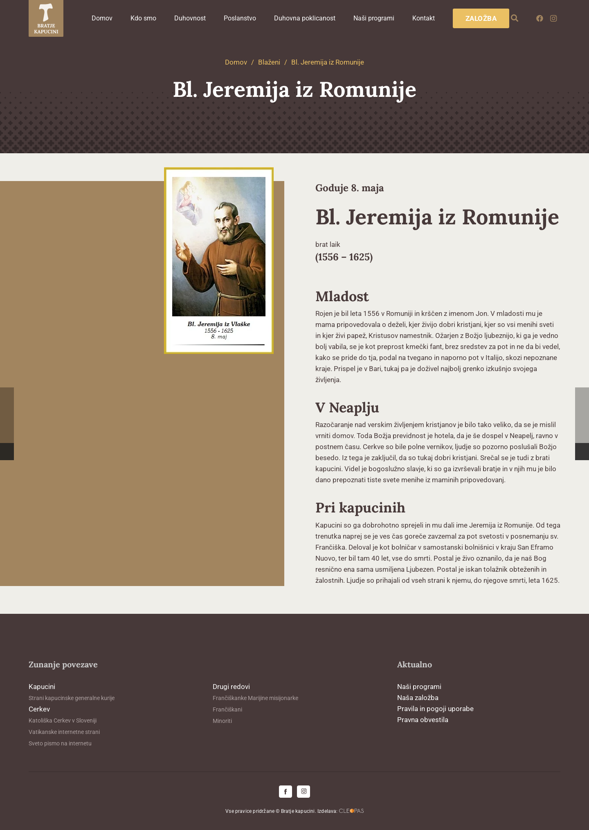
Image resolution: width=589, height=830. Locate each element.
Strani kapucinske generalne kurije (72, 698)
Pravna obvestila (422, 720)
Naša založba (417, 698)
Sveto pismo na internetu (60, 743)
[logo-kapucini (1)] (46, 18)
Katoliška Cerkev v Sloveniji (63, 720)
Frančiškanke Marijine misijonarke (255, 698)
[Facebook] (539, 18)
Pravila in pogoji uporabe (435, 709)
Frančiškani (227, 709)
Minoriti (222, 721)
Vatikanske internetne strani (64, 732)
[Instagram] (553, 18)
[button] (515, 18)
